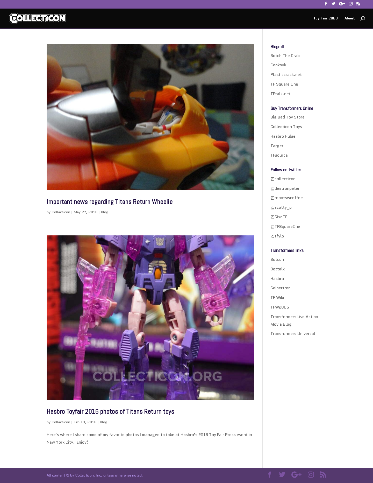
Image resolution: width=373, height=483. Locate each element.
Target (277, 146)
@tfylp (277, 236)
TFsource (279, 155)
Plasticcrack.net (286, 75)
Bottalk (277, 269)
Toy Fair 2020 (325, 18)
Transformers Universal (292, 334)
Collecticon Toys (286, 127)
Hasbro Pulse (283, 136)
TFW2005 (279, 307)
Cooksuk (278, 65)
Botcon (277, 259)
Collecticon (61, 212)
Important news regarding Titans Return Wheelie (110, 202)
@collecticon (283, 179)
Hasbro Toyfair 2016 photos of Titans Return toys (110, 411)
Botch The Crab (285, 56)
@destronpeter (285, 188)
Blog (104, 212)
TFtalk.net (280, 94)
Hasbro (277, 279)
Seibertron (280, 288)
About (350, 18)
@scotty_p (281, 207)
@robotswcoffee (286, 198)
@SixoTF (278, 217)
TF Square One (284, 84)
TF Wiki (277, 297)
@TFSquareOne (285, 226)
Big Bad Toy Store (287, 117)
